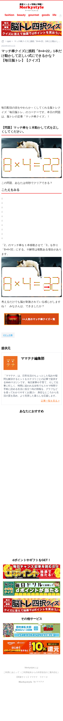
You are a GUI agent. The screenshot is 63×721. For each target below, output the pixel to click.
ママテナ (34, 677)
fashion (9, 15)
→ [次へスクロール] (60, 15)
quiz (9, 41)
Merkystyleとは (31, 667)
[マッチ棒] (8, 335)
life (54, 15)
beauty (21, 15)
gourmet (33, 15)
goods (46, 15)
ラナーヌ (44, 677)
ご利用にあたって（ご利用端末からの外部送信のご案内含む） (31, 672)
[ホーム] (3, 41)
